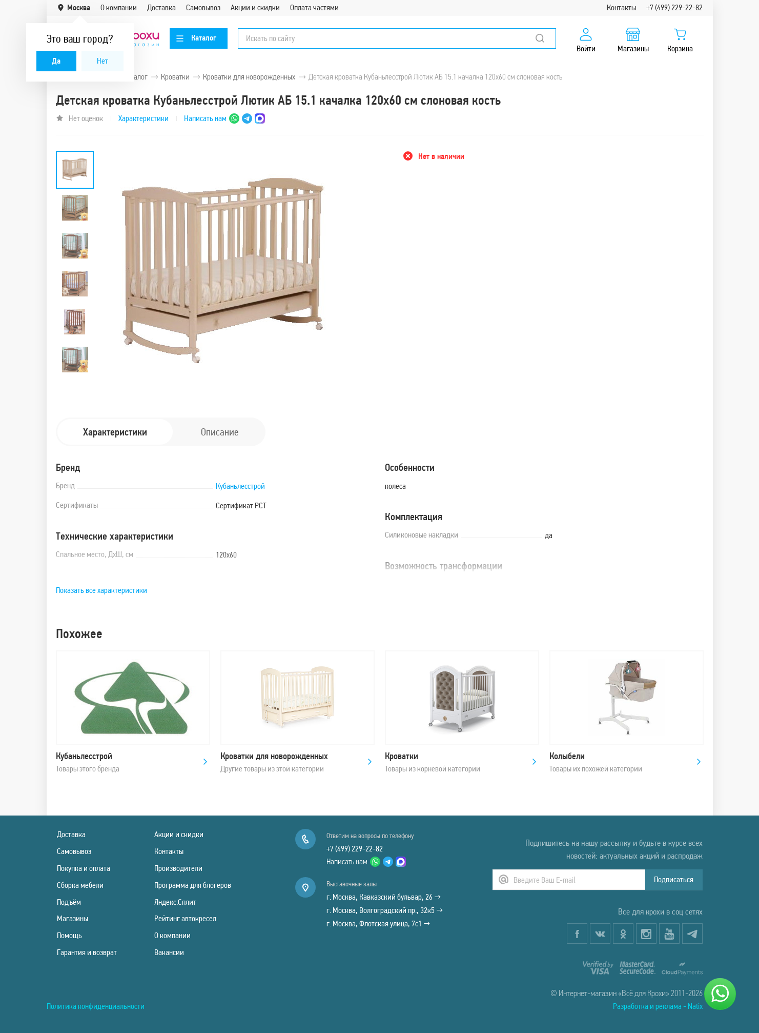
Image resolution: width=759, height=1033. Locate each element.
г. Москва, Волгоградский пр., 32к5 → (384, 910)
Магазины (72, 918)
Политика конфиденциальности (96, 1006)
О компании (118, 7)
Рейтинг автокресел (185, 918)
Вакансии (169, 952)
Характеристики (143, 118)
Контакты (621, 7)
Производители (178, 868)
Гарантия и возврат (87, 952)
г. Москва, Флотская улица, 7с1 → (378, 923)
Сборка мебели (80, 885)
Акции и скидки (255, 7)
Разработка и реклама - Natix (658, 1006)
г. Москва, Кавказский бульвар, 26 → (383, 897)
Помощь (69, 935)
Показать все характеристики (101, 590)
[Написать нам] (720, 994)
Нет (102, 61)
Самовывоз (203, 7)
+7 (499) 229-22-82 (674, 7)
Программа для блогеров (192, 885)
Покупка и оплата (83, 868)
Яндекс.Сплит (175, 902)
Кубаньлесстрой (240, 486)
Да (56, 61)
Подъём (69, 902)
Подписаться (673, 879)
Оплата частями (314, 7)
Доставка (161, 7)
